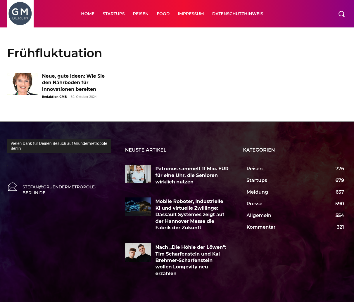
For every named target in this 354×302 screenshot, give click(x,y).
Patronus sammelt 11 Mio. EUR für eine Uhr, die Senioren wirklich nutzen (192, 175)
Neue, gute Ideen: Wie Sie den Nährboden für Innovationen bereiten (73, 82)
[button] (341, 13)
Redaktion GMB (54, 96)
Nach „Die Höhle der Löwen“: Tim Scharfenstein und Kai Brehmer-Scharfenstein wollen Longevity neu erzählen (191, 260)
